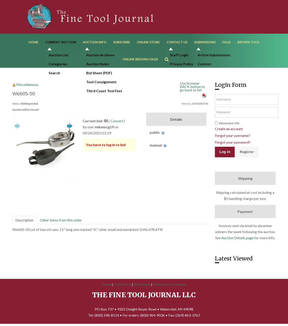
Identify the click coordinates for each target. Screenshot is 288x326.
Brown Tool (248, 42)
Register (247, 151)
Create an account (229, 129)
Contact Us (176, 42)
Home (33, 42)
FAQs (226, 42)
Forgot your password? (232, 142)
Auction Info (94, 42)
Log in (224, 152)
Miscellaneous (27, 84)
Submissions (205, 42)
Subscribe (121, 42)
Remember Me (229, 123)
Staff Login (142, 284)
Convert (116, 121)
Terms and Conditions (170, 284)
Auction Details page (237, 238)
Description (24, 220)
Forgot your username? (232, 135)
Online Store (148, 42)
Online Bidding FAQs (140, 59)
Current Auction (60, 42)
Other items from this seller (61, 220)
